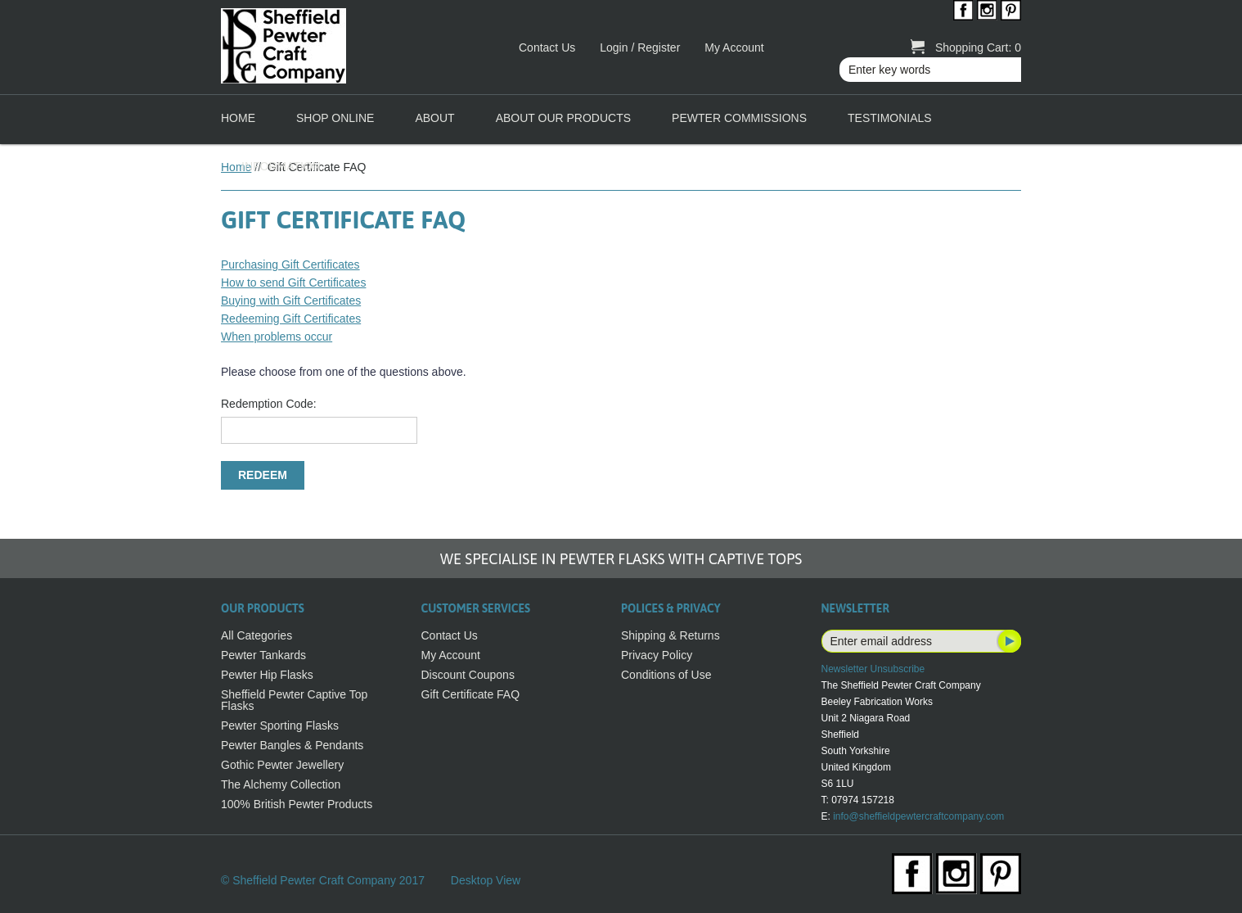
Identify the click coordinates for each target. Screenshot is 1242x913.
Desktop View (485, 880)
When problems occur (276, 336)
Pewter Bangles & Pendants (292, 745)
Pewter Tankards (263, 655)
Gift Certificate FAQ (470, 694)
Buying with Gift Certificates (291, 300)
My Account (733, 47)
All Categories (256, 635)
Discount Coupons (468, 674)
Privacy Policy (656, 655)
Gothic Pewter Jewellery (282, 765)
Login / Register (640, 47)
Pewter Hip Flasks (267, 674)
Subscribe (1008, 641)
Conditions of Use (666, 674)
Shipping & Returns (670, 635)
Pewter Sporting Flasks (280, 725)
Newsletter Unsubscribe (873, 669)
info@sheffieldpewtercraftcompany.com (918, 816)
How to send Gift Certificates (293, 282)
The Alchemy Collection (280, 784)
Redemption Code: (269, 403)
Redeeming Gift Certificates (291, 318)
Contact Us (547, 47)
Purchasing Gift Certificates (290, 264)
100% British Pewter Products (296, 804)
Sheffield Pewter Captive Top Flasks (294, 700)
